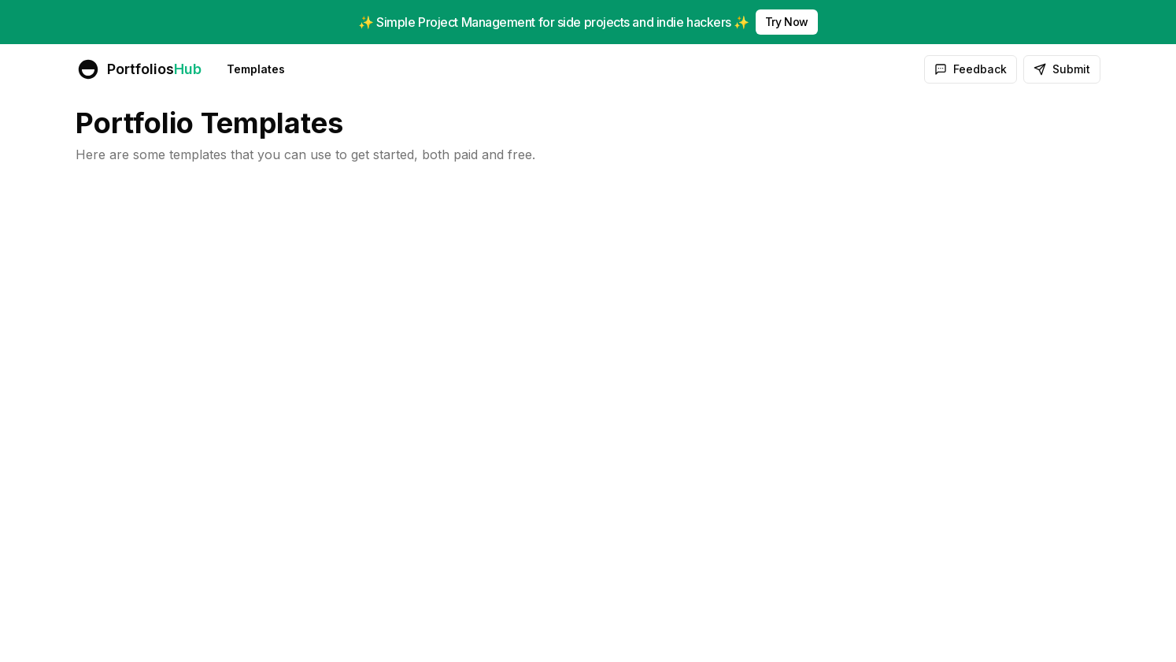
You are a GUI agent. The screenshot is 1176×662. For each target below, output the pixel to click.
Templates (256, 69)
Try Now (786, 21)
